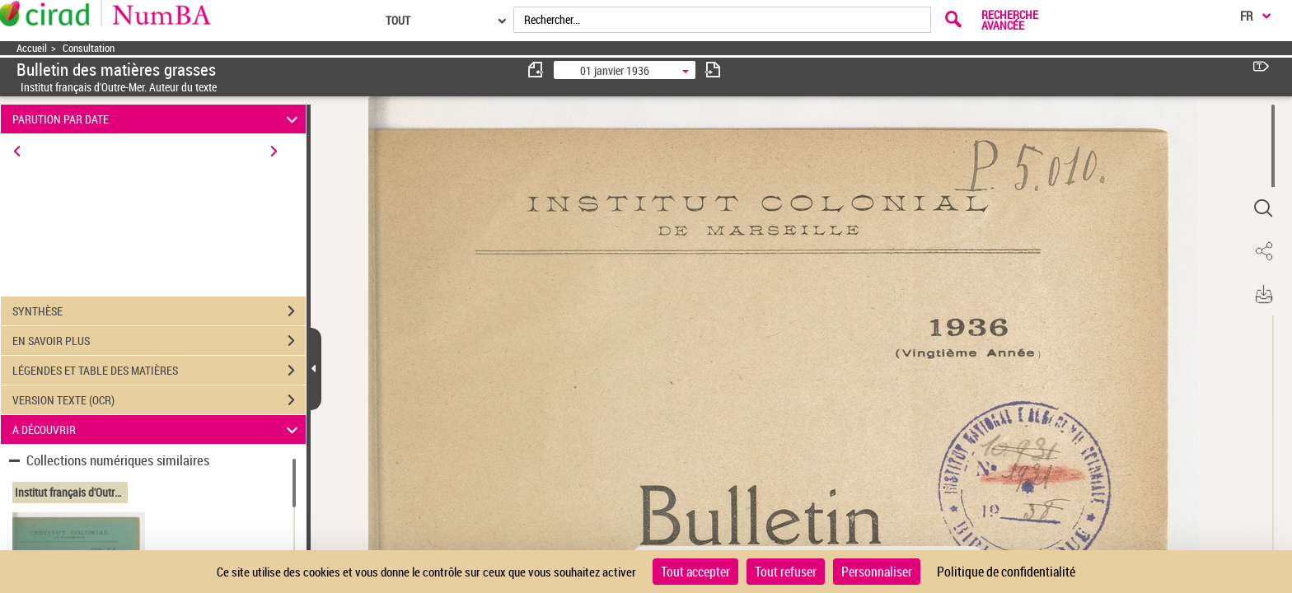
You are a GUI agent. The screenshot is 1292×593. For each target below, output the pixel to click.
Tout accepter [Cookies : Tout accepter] (695, 572)
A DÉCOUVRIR (157, 429)
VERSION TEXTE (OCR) (159, 400)
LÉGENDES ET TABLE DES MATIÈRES (159, 370)
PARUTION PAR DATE (157, 119)
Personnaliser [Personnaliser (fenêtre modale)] (876, 572)
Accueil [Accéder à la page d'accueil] (31, 48)
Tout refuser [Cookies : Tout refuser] (786, 572)
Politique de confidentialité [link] (1006, 572)
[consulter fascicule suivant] (713, 69)
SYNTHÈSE (159, 311)
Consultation (89, 48)
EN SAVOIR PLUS (159, 341)
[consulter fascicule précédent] (536, 69)
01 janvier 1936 (614, 70)
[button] (1263, 208)
